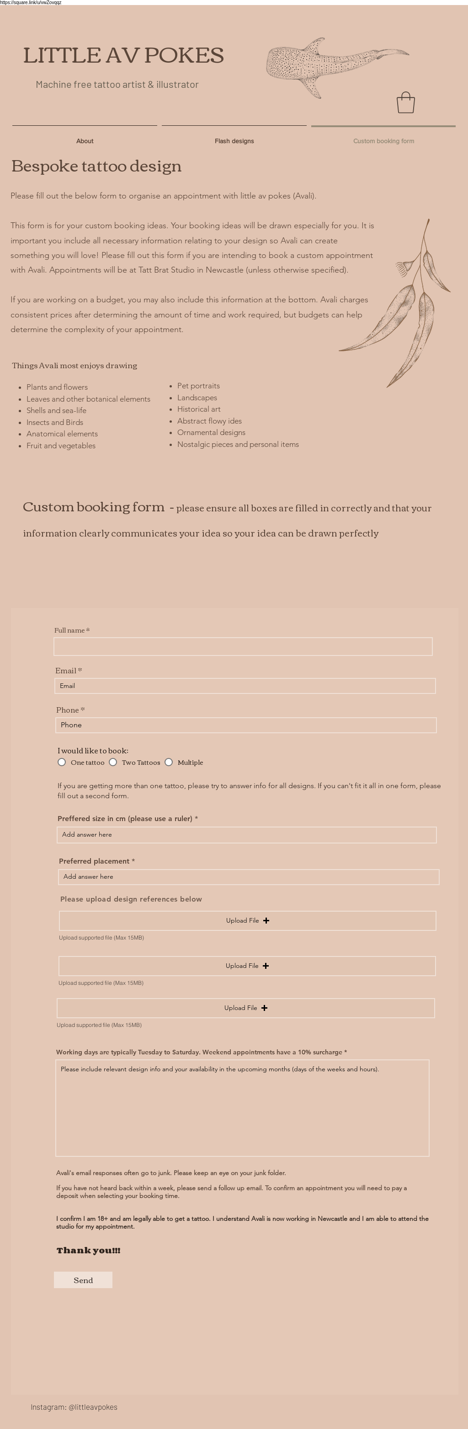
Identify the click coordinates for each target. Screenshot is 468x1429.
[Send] (83, 1280)
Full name (69, 630)
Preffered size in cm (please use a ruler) (125, 818)
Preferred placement (95, 861)
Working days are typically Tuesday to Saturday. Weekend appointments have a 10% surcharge (199, 1052)
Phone (67, 709)
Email (65, 670)
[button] (406, 102)
